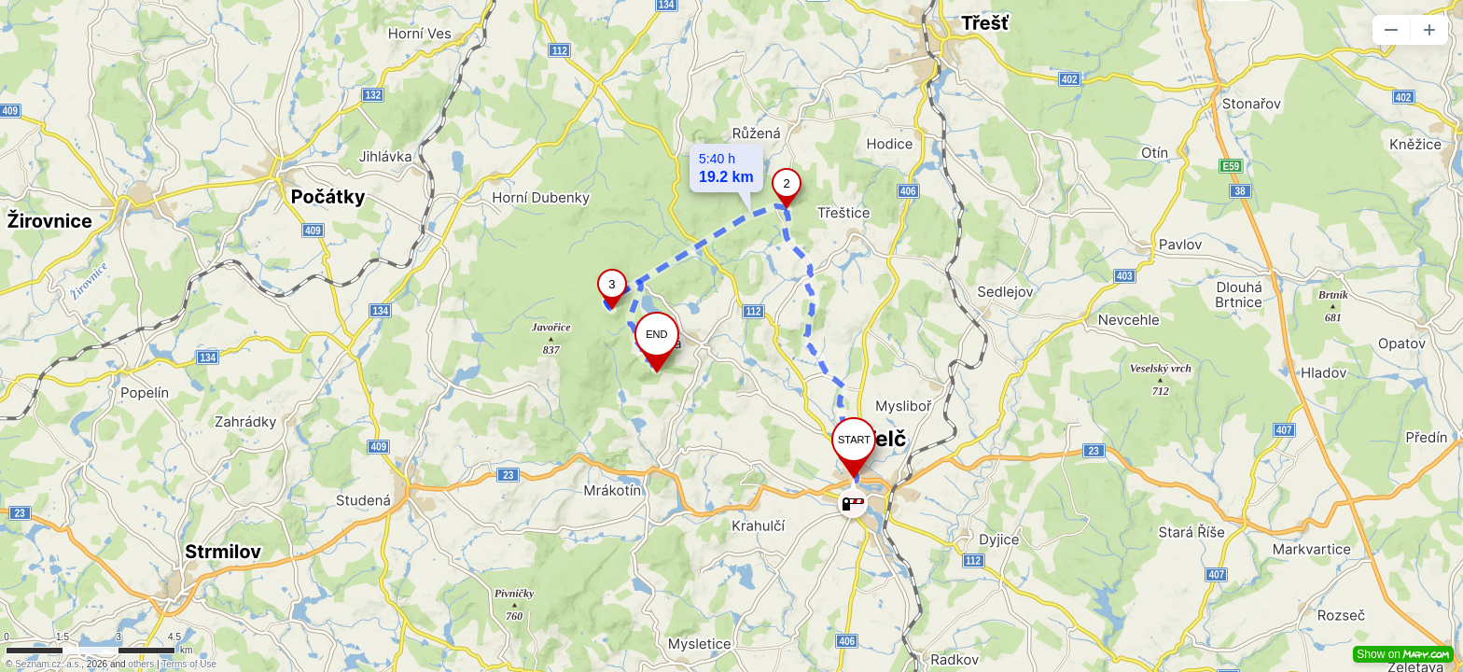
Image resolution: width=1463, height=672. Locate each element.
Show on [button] (1403, 654)
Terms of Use (188, 664)
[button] (1391, 30)
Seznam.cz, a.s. (48, 664)
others (141, 664)
